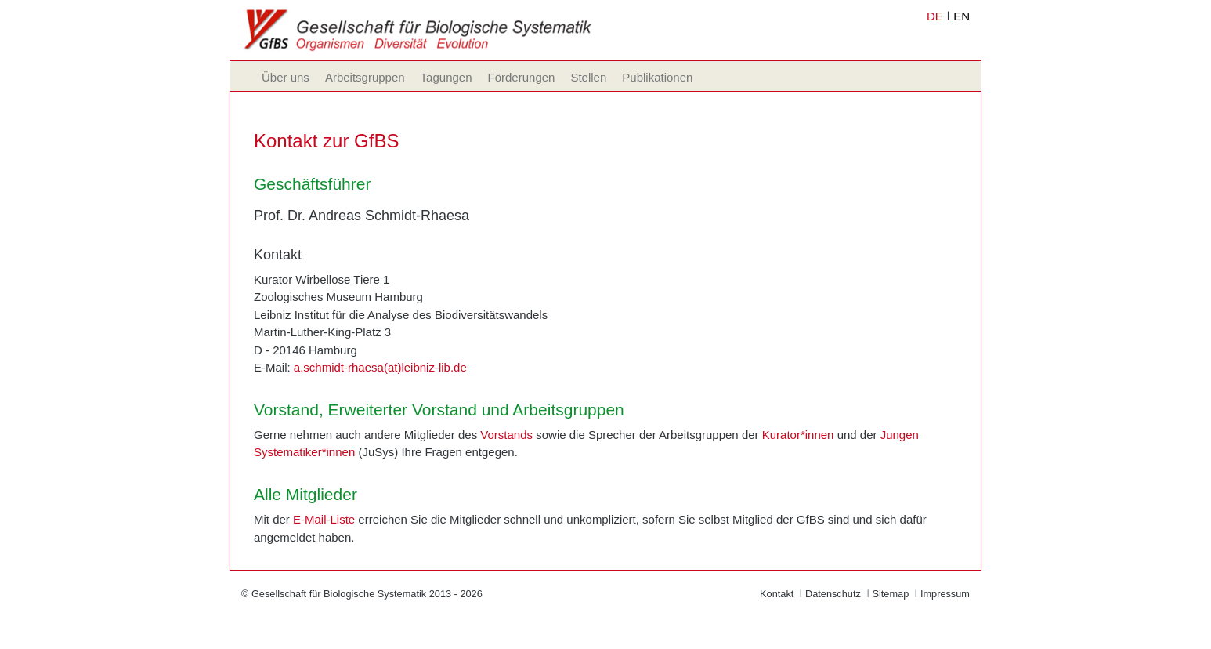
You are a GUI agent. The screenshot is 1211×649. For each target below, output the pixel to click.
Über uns (285, 77)
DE (935, 16)
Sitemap (890, 594)
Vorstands (506, 434)
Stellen (588, 77)
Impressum (945, 594)
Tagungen (446, 77)
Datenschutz (833, 594)
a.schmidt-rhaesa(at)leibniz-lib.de (380, 367)
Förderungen (521, 77)
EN (961, 16)
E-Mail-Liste (324, 519)
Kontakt (776, 594)
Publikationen (657, 77)
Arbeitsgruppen (365, 77)
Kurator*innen (798, 434)
